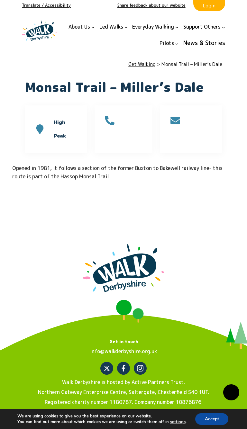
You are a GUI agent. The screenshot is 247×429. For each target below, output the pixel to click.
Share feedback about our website (151, 5)
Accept (212, 419)
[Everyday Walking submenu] (155, 27)
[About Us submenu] (82, 27)
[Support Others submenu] (204, 27)
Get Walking (142, 64)
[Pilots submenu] (169, 43)
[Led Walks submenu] (113, 27)
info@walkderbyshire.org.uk (123, 351)
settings (177, 422)
